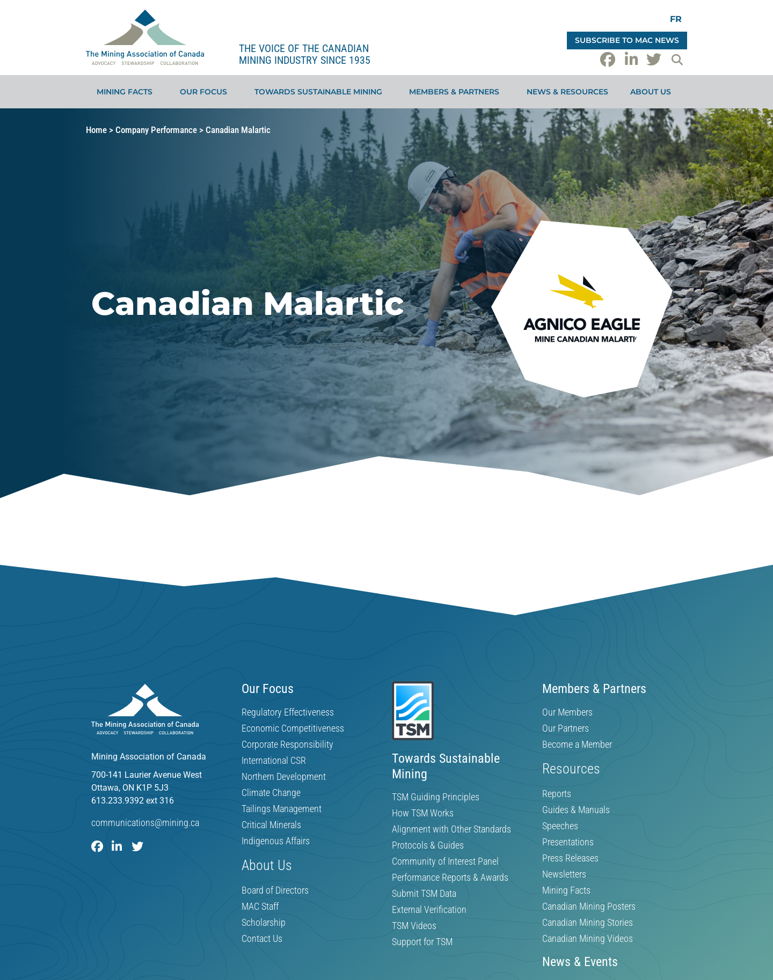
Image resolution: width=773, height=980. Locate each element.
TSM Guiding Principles (435, 797)
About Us (653, 91)
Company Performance (156, 129)
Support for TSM (422, 942)
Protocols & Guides (428, 845)
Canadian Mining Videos (587, 939)
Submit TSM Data (424, 893)
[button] (677, 59)
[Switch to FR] (676, 19)
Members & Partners (457, 91)
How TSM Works (423, 813)
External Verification (429, 910)
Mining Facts (127, 91)
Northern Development (284, 777)
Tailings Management (282, 809)
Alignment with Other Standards (451, 829)
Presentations (568, 842)
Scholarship (264, 922)
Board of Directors (275, 890)
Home (96, 129)
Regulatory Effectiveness (288, 712)
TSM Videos (414, 926)
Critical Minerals (271, 825)
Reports (556, 794)
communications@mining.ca (145, 822)
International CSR (274, 760)
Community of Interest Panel (445, 861)
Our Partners (565, 728)
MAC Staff (260, 906)
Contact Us (262, 939)
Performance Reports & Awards (450, 877)
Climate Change (271, 793)
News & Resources (567, 91)
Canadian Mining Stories (587, 922)
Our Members (567, 712)
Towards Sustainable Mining (321, 91)
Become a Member (577, 744)
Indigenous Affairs (276, 841)
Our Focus (206, 91)
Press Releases (570, 858)
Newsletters (564, 874)
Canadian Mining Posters (589, 906)
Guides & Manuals (576, 810)
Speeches (560, 826)
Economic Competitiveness (293, 728)
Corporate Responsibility (287, 744)
